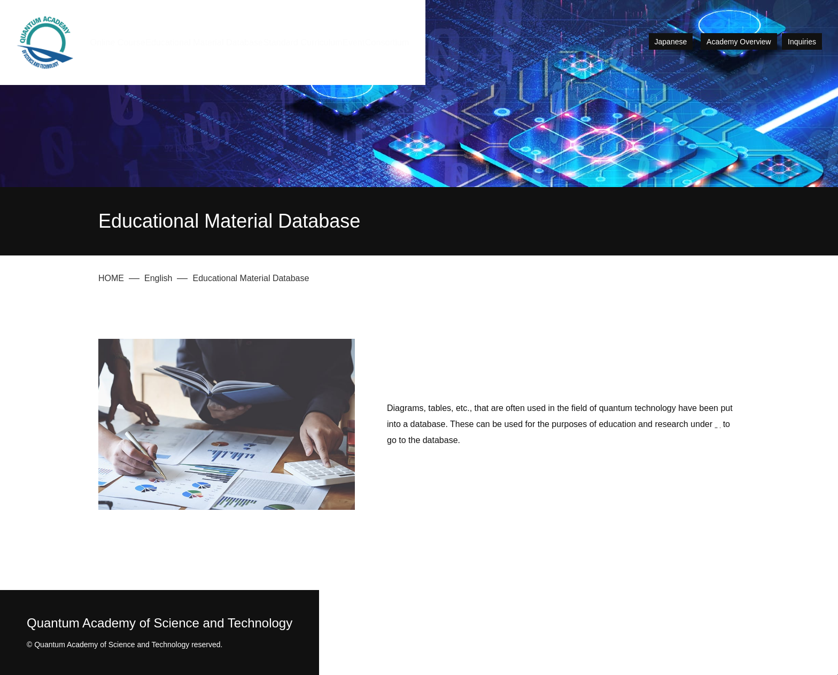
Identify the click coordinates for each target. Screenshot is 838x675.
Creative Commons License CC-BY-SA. (466, 440)
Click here (568, 440)
